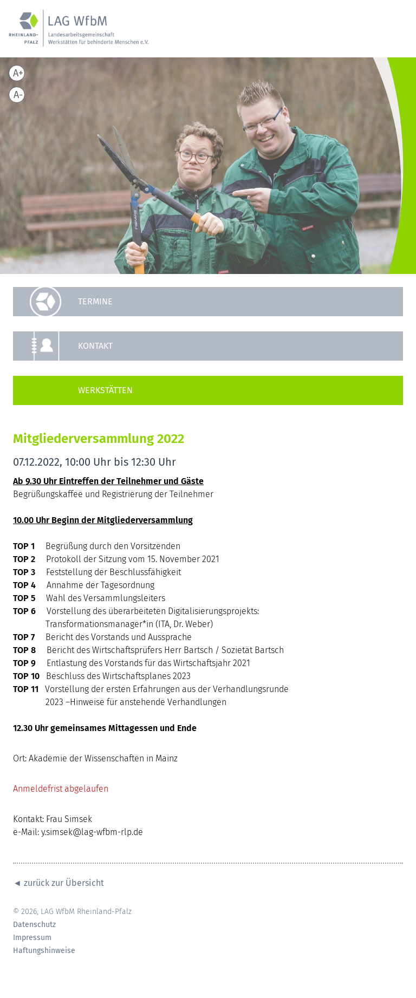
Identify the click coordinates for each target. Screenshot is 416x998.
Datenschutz (34, 925)
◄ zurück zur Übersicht (58, 883)
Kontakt (95, 346)
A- (18, 95)
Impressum (32, 938)
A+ (18, 73)
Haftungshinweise (44, 951)
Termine (95, 301)
